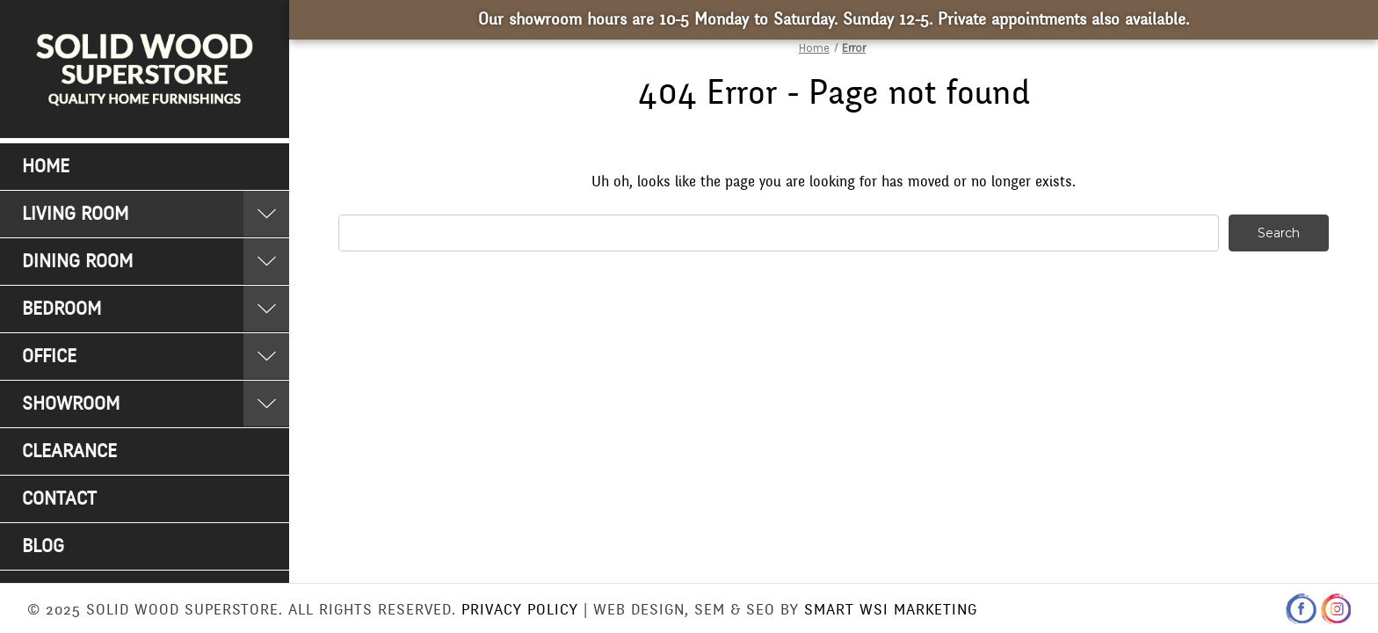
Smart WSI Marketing (890, 609)
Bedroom (61, 309)
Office (49, 356)
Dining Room (77, 262)
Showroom (71, 404)
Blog (43, 546)
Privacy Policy (519, 609)
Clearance (69, 451)
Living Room (75, 214)
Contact (59, 499)
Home (45, 167)
